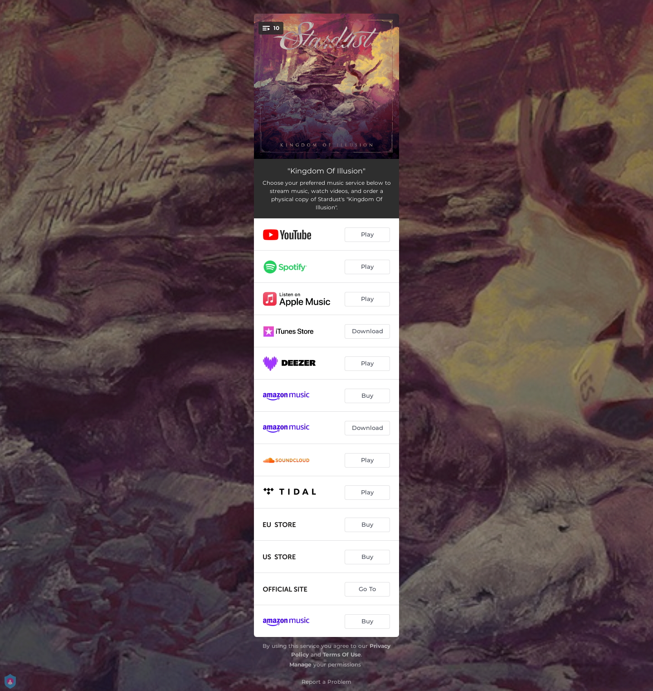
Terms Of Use (342, 654)
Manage (300, 664)
